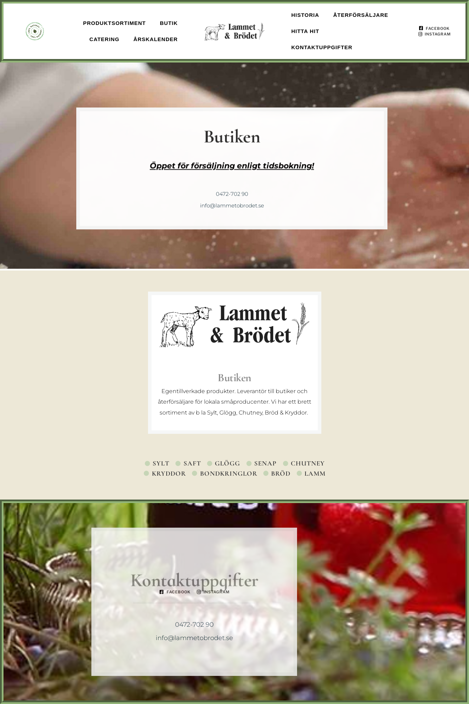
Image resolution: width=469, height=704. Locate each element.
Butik (169, 23)
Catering (104, 39)
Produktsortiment (114, 23)
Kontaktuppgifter (321, 47)
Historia (305, 15)
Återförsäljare (360, 15)
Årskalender (156, 39)
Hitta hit (305, 31)
